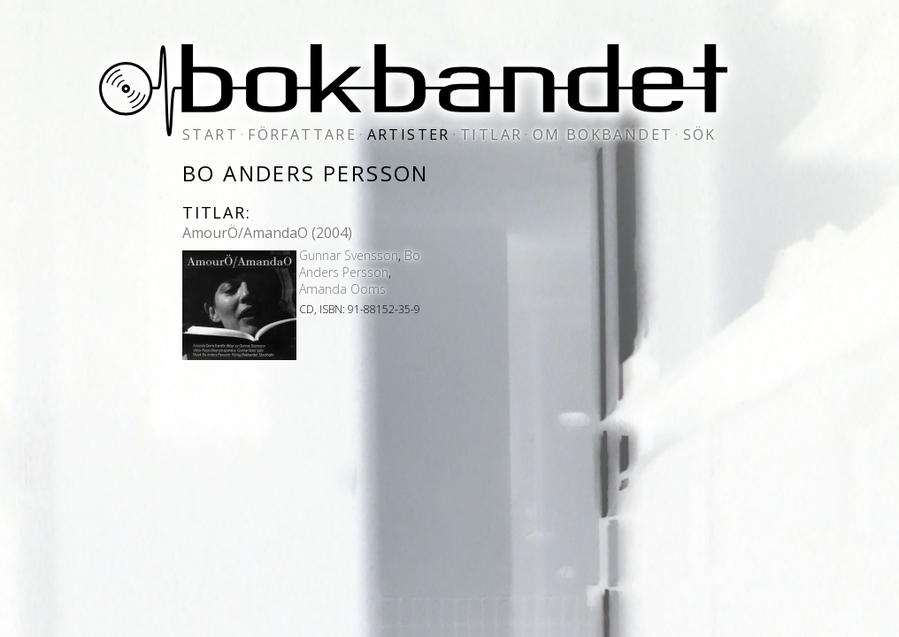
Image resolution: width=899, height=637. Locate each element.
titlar (491, 134)
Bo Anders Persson (359, 263)
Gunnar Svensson (348, 255)
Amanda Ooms (342, 288)
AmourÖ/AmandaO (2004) (267, 232)
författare (302, 134)
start (210, 134)
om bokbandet (603, 134)
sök (700, 134)
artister (408, 134)
